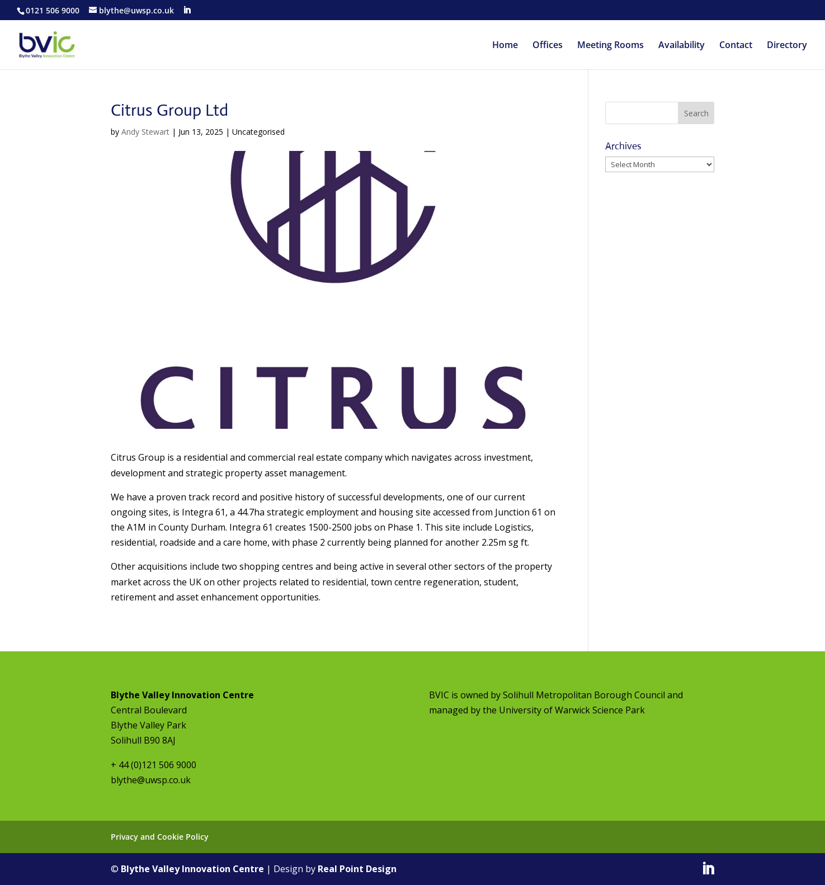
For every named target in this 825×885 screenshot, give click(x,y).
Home (505, 46)
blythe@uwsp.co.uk (151, 780)
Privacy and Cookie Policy (160, 836)
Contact (735, 46)
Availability (681, 46)
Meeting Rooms (610, 46)
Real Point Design (357, 869)
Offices (547, 46)
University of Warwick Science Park (572, 710)
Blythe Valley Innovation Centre (192, 869)
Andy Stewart (145, 131)
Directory (787, 46)
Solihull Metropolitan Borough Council (584, 695)
